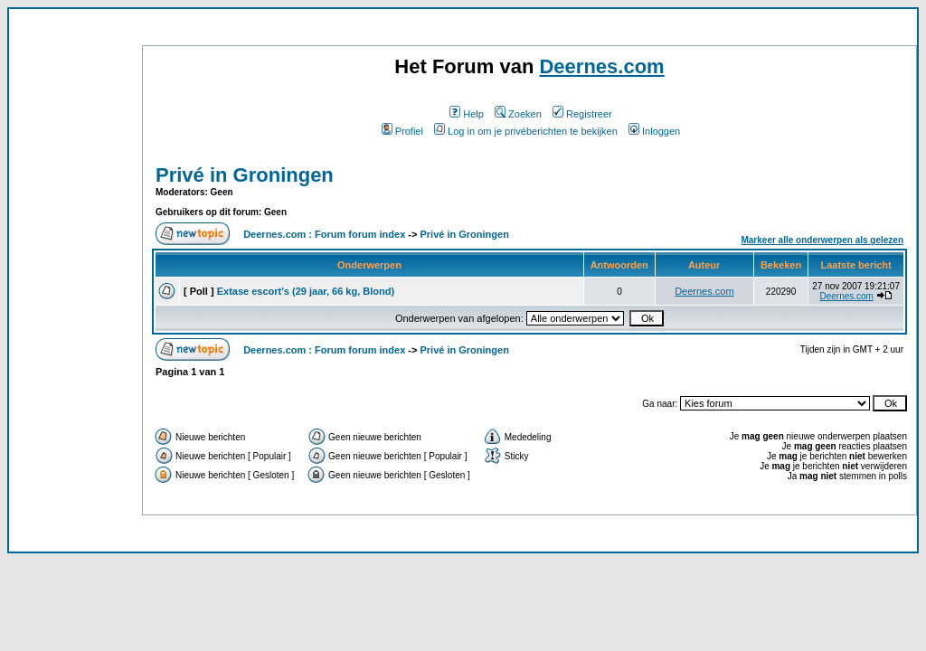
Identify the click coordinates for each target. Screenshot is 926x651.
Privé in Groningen (245, 175)
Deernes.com (601, 66)
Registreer (582, 113)
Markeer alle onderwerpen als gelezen (822, 240)
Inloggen (654, 131)
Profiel (402, 131)
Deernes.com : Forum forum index (324, 234)
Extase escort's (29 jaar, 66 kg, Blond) (305, 291)
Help (466, 113)
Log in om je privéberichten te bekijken (526, 131)
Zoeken (518, 113)
